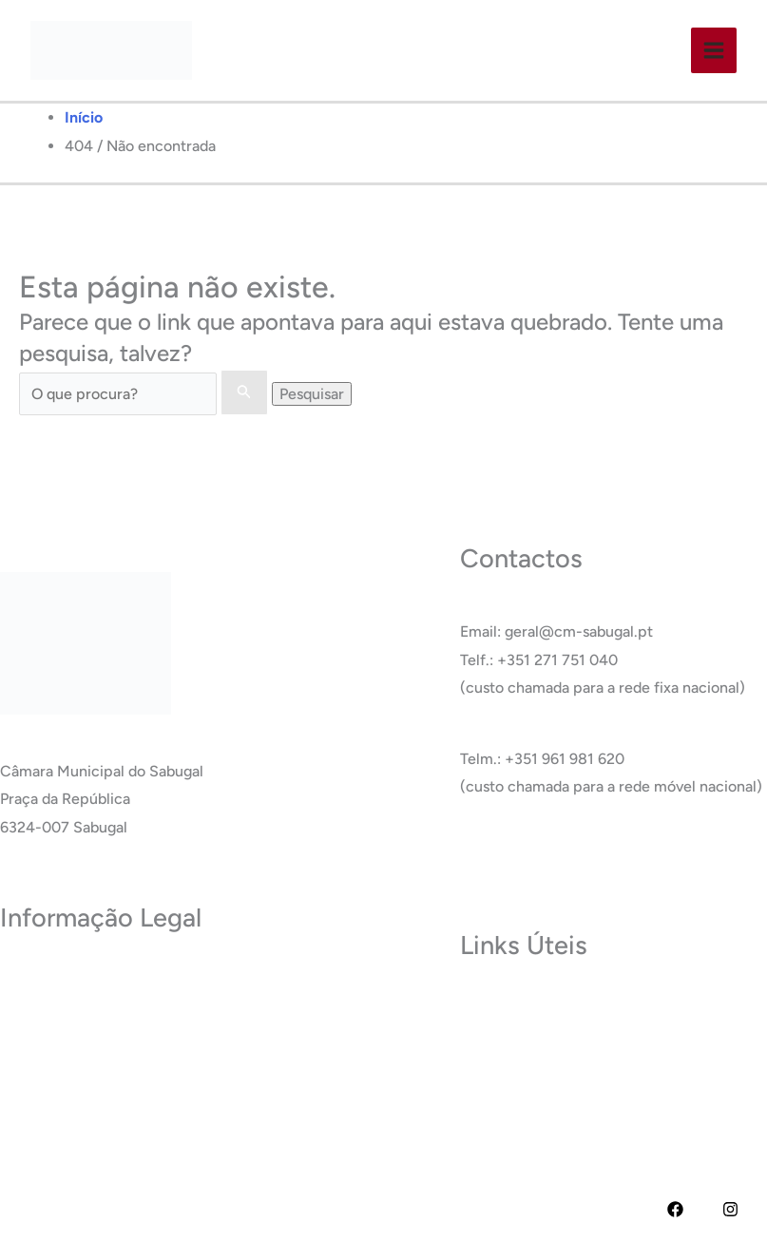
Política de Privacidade (77, 977)
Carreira (488, 1062)
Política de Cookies (65, 1033)
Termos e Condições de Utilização (116, 1005)
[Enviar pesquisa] (244, 392)
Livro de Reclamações (74, 1118)
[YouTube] (703, 1209)
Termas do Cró (510, 1033)
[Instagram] (730, 1209)
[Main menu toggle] (714, 50)
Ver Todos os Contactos (541, 858)
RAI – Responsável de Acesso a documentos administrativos (204, 1089)
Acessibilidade (49, 1062)
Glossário (491, 1089)
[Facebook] (675, 1209)
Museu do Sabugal (522, 1005)
